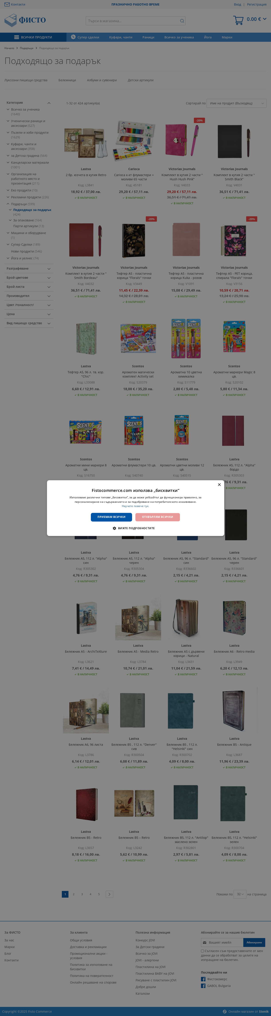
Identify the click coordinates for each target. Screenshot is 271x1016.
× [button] (219, 485)
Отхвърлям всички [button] (157, 517)
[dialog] (135, 508)
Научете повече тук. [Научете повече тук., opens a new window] (135, 506)
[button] (135, 528)
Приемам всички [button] (111, 517)
